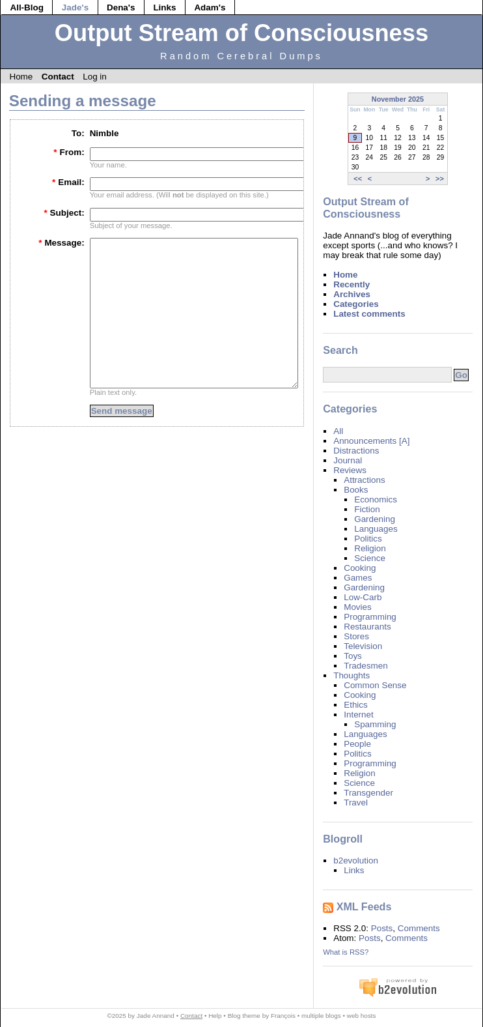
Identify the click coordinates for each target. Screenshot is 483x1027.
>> (439, 178)
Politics (368, 538)
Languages (376, 529)
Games (358, 578)
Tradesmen (365, 666)
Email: (68, 182)
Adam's (209, 7)
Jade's (75, 7)
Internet (359, 714)
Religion (370, 548)
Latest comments (369, 314)
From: (68, 152)
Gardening (374, 519)
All (338, 431)
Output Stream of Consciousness (241, 33)
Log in (95, 76)
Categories (355, 304)
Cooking (360, 568)
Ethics (356, 705)
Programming (370, 617)
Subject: (64, 213)
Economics (375, 499)
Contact (58, 76)
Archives (351, 294)
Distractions (356, 451)
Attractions (364, 480)
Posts (382, 928)
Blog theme (244, 1015)
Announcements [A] (371, 441)
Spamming (375, 724)
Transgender (368, 793)
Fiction (367, 509)
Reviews (349, 470)
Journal (347, 460)
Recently (351, 284)
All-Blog (27, 7)
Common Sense (375, 685)
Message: (61, 243)
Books (356, 490)
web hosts (361, 1015)
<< (357, 178)
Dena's (121, 7)
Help (214, 1015)
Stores (356, 636)
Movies (358, 607)
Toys (353, 656)
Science (369, 558)
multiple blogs (321, 1015)
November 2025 (398, 99)
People (357, 744)
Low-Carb (362, 597)
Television (363, 646)
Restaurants (367, 626)
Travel (356, 802)
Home (21, 76)
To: (78, 133)
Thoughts (351, 675)
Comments (419, 928)
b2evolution (355, 860)
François (283, 1015)
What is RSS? (345, 952)
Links (164, 7)
